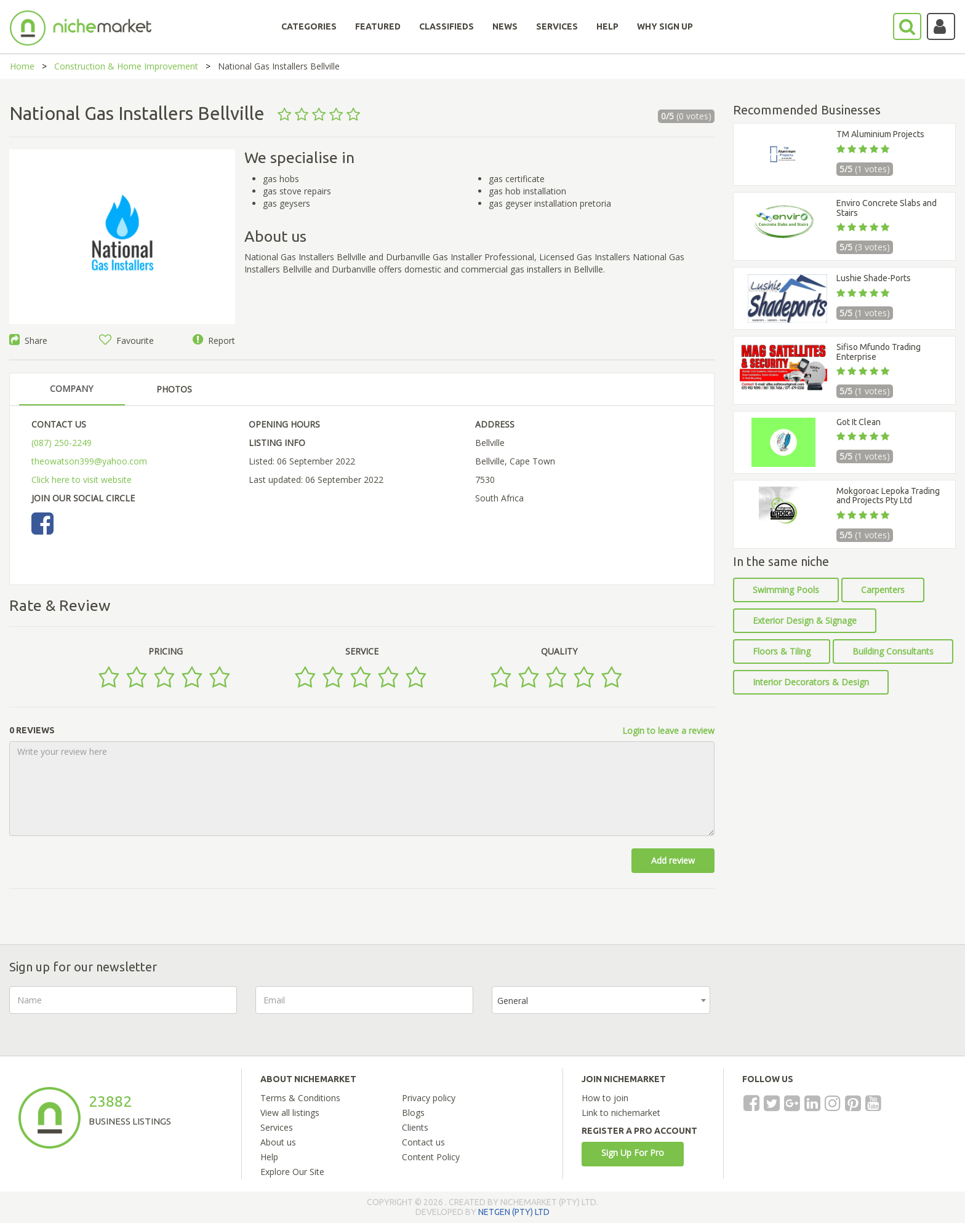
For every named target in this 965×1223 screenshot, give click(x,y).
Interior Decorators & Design (811, 682)
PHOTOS (174, 389)
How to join (605, 1098)
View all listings (289, 1112)
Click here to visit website (81, 479)
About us (278, 1142)
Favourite (126, 340)
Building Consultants (893, 651)
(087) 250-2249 (61, 442)
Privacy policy (428, 1098)
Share (28, 340)
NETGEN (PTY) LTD (514, 1212)
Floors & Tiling (782, 651)
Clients (415, 1127)
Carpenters (883, 590)
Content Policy (431, 1157)
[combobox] (601, 1000)
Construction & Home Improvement (126, 66)
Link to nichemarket (621, 1112)
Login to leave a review (668, 730)
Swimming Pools (786, 590)
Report (214, 340)
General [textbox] (512, 1000)
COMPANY (71, 388)
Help (269, 1157)
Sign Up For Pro (632, 1152)
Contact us (423, 1142)
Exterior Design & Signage (805, 620)
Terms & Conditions (300, 1098)
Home (22, 66)
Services (276, 1127)
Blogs (413, 1112)
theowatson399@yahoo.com (89, 461)
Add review (673, 860)
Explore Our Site (292, 1171)
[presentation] (822, 1010)
